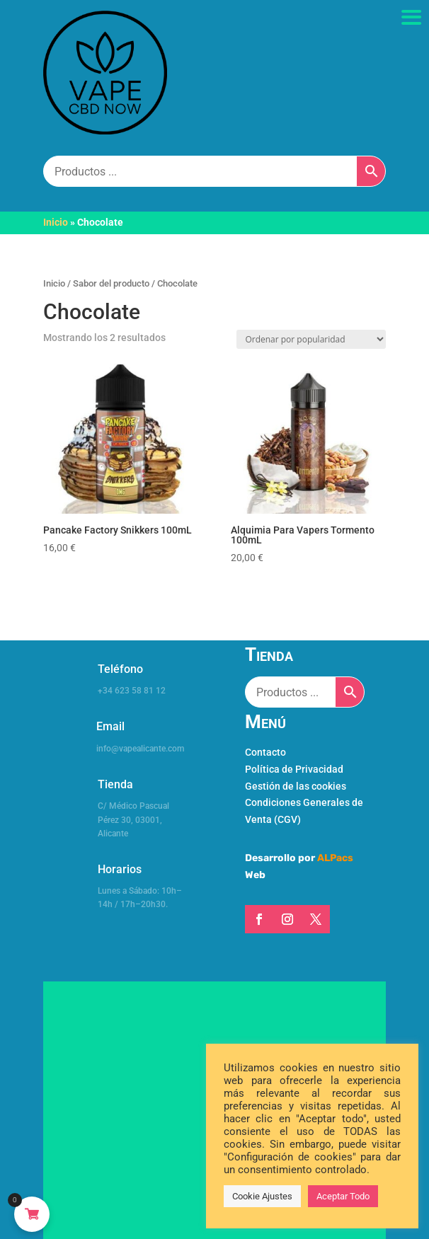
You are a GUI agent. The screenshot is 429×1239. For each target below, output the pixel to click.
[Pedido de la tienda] (311, 339)
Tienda (115, 784)
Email (110, 726)
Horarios (120, 869)
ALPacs (335, 858)
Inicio (55, 222)
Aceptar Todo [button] (343, 1196)
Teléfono (120, 669)
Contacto (265, 752)
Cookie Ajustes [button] (262, 1196)
